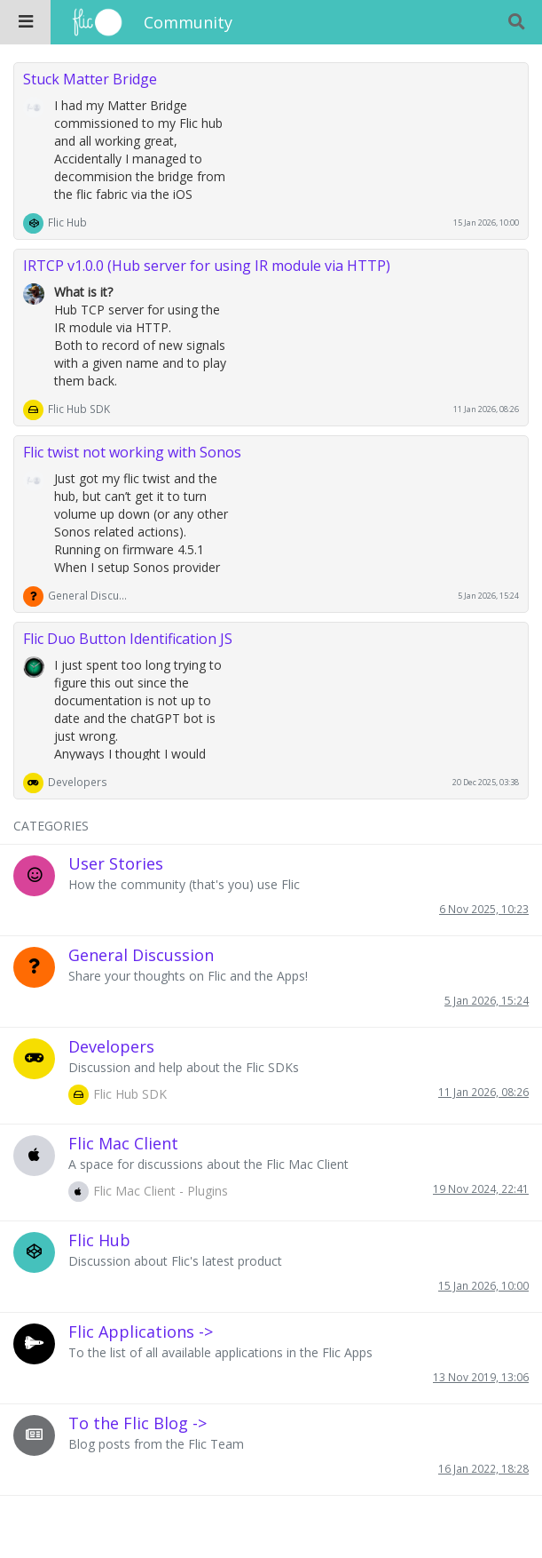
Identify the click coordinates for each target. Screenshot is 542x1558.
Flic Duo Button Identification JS (127, 638)
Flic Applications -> (140, 1331)
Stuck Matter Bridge (90, 79)
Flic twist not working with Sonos (132, 452)
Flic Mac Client (123, 1143)
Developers (77, 782)
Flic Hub (67, 222)
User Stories (115, 863)
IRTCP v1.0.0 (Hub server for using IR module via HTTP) (206, 265)
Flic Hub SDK (79, 408)
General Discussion (88, 595)
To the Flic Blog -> (137, 1423)
